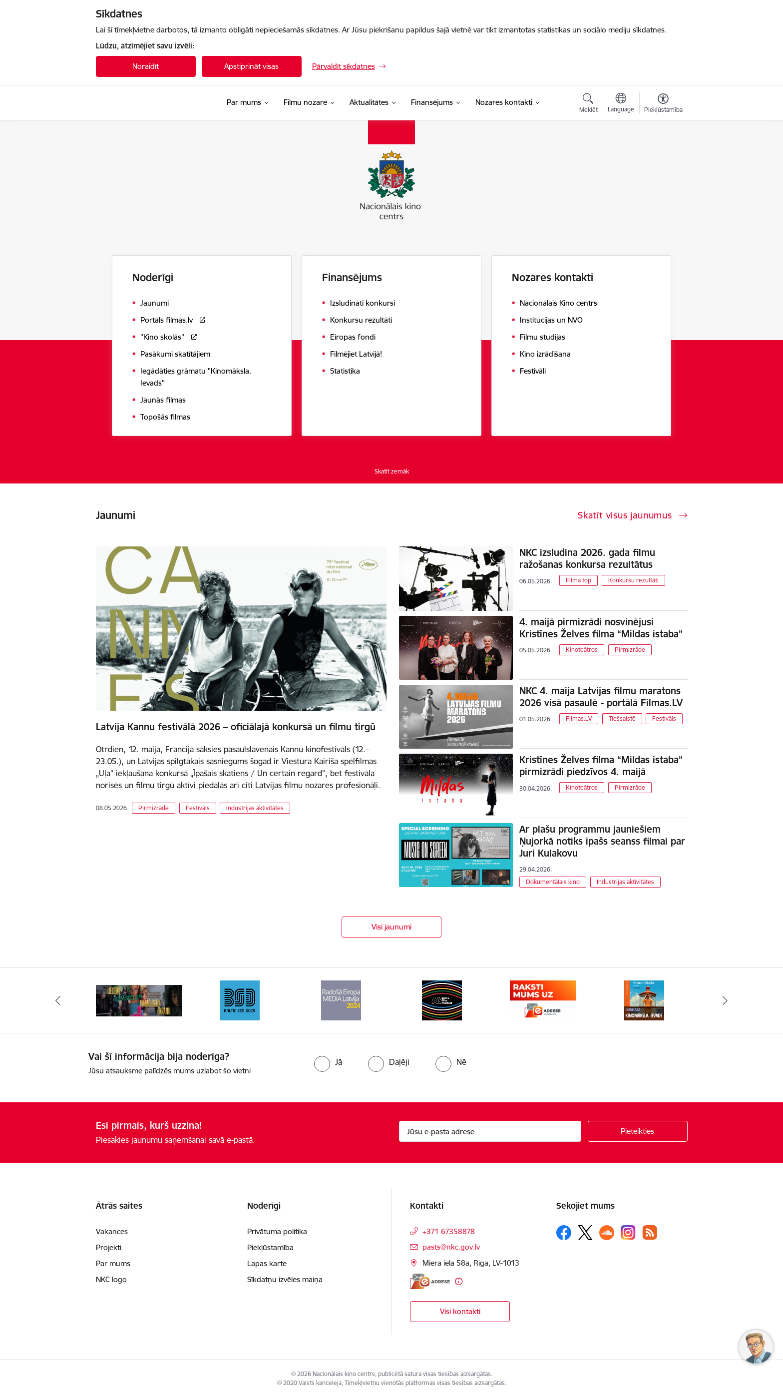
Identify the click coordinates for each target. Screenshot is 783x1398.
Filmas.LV (579, 718)
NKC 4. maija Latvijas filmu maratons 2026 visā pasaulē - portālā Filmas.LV (601, 697)
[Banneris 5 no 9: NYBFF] (543, 999)
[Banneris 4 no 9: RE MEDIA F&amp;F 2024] (442, 999)
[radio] (328, 1062)
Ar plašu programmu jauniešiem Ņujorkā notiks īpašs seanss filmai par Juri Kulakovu (602, 841)
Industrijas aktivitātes (255, 808)
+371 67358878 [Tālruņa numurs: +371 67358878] (448, 1231)
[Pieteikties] (638, 1131)
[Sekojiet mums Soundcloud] (606, 1232)
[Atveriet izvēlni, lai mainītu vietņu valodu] (621, 103)
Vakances (112, 1231)
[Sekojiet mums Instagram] (628, 1232)
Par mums (113, 1263)
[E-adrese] (430, 1281)
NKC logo (111, 1279)
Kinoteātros (582, 649)
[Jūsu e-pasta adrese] (490, 1131)
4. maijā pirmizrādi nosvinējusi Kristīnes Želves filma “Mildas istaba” (601, 628)
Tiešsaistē (622, 718)
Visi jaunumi (391, 927)
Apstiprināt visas (251, 66)
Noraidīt (145, 66)
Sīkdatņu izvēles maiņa (285, 1279)
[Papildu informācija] (458, 1281)
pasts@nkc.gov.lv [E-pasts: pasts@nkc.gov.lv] (451, 1247)
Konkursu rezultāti (633, 580)
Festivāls (198, 808)
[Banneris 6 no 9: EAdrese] (644, 999)
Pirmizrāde (153, 808)
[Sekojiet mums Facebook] (563, 1232)
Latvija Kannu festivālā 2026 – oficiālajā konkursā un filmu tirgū (236, 727)
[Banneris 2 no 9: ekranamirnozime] (240, 999)
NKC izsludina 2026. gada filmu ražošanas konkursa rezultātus (587, 558)
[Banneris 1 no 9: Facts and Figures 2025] (139, 999)
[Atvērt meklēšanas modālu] (588, 104)
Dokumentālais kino (553, 882)
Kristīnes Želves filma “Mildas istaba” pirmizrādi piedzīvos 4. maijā (601, 766)
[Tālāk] (725, 1000)
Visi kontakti (460, 1311)
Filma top (578, 580)
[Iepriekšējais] (57, 1000)
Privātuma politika (277, 1231)
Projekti (108, 1247)
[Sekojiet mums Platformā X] (585, 1232)
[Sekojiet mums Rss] (649, 1232)
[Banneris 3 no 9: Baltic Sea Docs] (341, 999)
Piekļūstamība (270, 1247)
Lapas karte (267, 1263)
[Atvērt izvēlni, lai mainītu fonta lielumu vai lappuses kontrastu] (663, 104)
